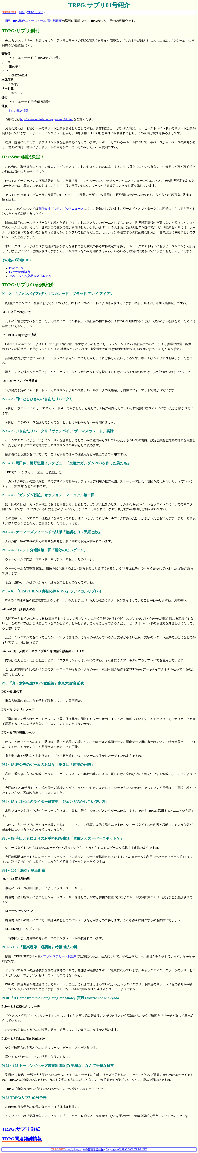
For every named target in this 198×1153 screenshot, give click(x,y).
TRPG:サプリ (35, 12)
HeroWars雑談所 (19, 272)
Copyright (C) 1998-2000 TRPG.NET (126, 1149)
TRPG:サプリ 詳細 (21, 1129)
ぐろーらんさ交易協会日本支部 (30, 276)
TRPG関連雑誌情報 (22, 1138)
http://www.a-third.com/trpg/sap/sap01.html (46, 119)
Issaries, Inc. (16, 268)
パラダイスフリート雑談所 (59, 956)
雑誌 (22, 12)
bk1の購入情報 (19, 110)
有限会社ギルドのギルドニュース (61, 208)
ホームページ (66, 1149)
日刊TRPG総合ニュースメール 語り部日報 (33, 20)
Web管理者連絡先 (93, 1149)
